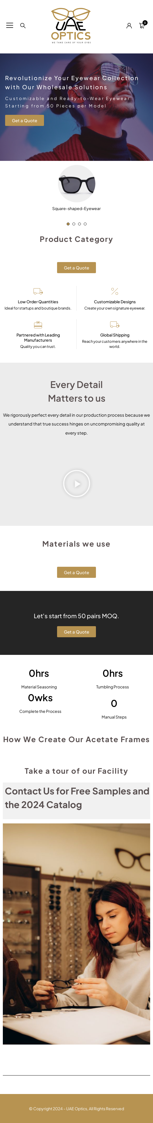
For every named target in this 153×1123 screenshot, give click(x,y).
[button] (68, 224)
